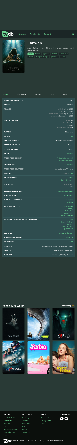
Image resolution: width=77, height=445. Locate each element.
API (5, 426)
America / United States (64, 191)
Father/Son (69, 211)
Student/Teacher (67, 215)
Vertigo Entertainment (65, 158)
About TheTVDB (9, 418)
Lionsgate (69, 154)
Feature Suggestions (11, 429)
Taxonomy (26, 432)
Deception (69, 200)
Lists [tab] (52, 95)
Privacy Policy (46, 421)
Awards (25, 421)
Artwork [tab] (38, 95)
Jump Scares (68, 229)
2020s (71, 242)
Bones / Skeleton (67, 222)
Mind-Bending (68, 195)
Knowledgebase (9, 432)
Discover (22, 34)
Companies (26, 423)
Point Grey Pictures (66, 160)
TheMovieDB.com (66, 180)
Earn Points (35, 34)
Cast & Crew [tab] (22, 95)
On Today (25, 418)
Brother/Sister (67, 206)
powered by (68, 305)
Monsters (69, 237)
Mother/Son (68, 213)
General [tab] (5, 95)
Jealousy (70, 202)
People (24, 429)
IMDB (71, 178)
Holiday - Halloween (65, 233)
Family (70, 209)
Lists (24, 426)
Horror (70, 136)
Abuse (70, 220)
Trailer (70, 173)
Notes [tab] (65, 95)
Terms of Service (47, 418)
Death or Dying (67, 226)
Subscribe (7, 423)
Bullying (70, 224)
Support (47, 34)
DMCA (43, 423)
